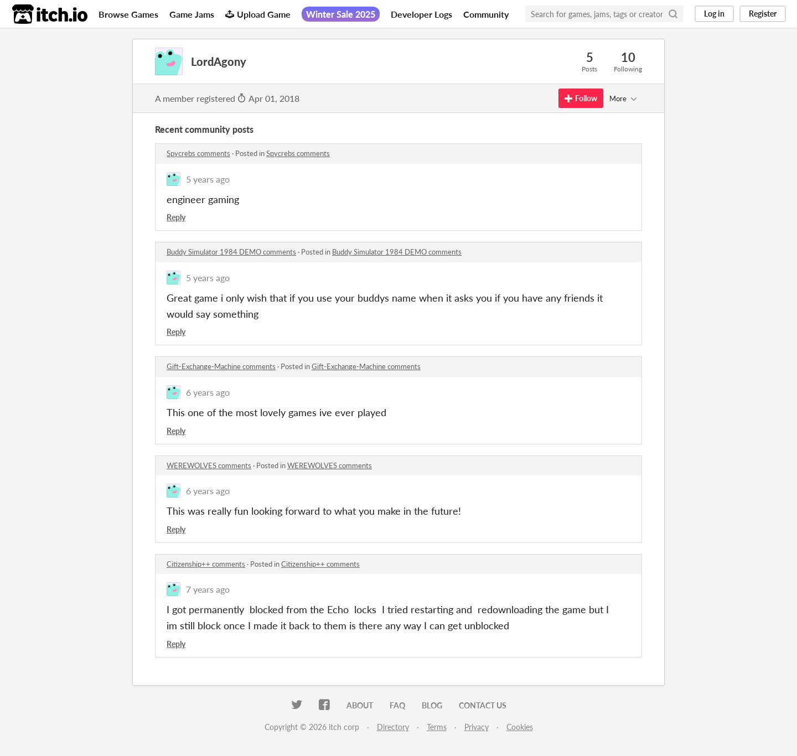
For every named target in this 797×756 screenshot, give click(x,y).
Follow (581, 98)
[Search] (673, 14)
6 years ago (208, 392)
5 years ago (208, 179)
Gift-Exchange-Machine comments (221, 366)
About (359, 705)
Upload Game (258, 14)
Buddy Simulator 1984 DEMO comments (231, 251)
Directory (393, 727)
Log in (714, 13)
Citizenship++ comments (206, 564)
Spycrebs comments (198, 153)
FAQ (397, 705)
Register (763, 13)
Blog (432, 705)
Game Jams (191, 14)
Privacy (476, 727)
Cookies (519, 727)
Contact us (482, 705)
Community (486, 14)
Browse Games (128, 14)
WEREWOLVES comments (209, 465)
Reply (176, 217)
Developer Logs (421, 14)
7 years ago (208, 589)
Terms (437, 727)
